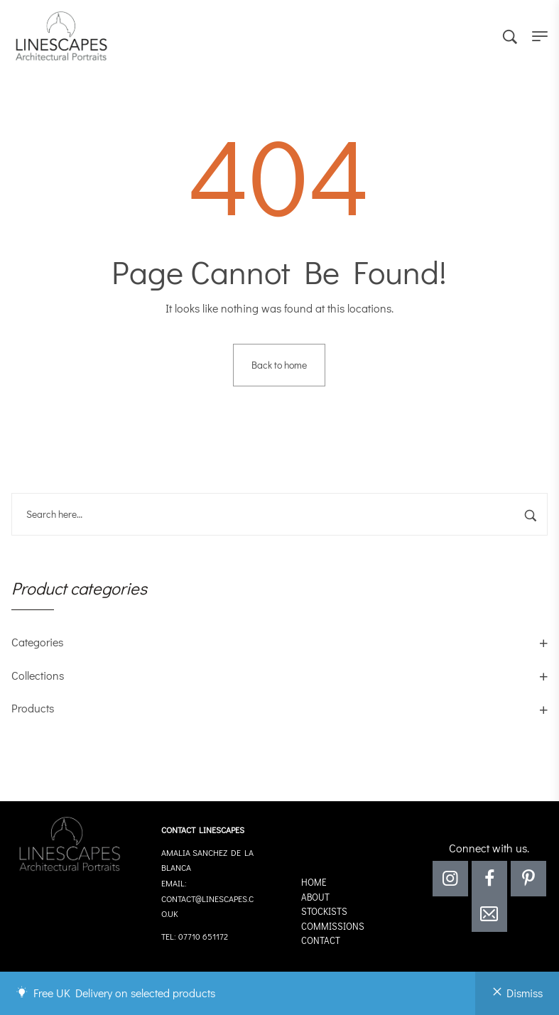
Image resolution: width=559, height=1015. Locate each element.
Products (32, 707)
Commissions (332, 926)
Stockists (324, 911)
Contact (320, 940)
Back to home (279, 364)
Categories (37, 641)
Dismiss (524, 992)
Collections (37, 675)
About (315, 897)
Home (314, 882)
